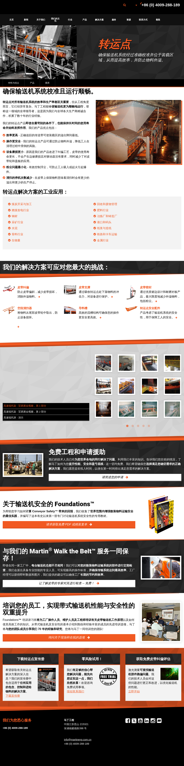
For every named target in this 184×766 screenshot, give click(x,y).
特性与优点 (13, 83)
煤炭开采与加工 (22, 204)
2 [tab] (132, 426)
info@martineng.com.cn (77, 739)
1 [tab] (127, 426)
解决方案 (99, 19)
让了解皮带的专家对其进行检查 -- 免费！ (67, 583)
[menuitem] (22, 7)
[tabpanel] (138, 388)
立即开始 (134, 691)
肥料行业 (103, 210)
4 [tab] (143, 426)
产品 (84, 19)
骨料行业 (17, 234)
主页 (11, 19)
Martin (22, 7)
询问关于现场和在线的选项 (67, 637)
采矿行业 (17, 222)
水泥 (14, 228)
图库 (47, 83)
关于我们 (40, 19)
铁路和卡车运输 (107, 234)
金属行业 (103, 240)
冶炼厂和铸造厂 (107, 216)
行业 (70, 19)
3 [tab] (138, 426)
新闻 (26, 19)
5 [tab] (149, 426)
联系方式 (143, 19)
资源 (128, 19)
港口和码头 (104, 222)
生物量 (16, 240)
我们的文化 (55, 19)
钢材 (14, 216)
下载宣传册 (13, 695)
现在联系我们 (75, 691)
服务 (114, 19)
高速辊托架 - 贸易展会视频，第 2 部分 (25, 411)
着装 (158, 19)
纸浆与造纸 (104, 228)
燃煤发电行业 (20, 210)
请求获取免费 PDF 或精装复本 (67, 524)
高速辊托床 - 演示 (13, 417)
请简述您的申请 (113, 477)
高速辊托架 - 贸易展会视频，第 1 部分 (25, 405)
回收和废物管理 (107, 204)
